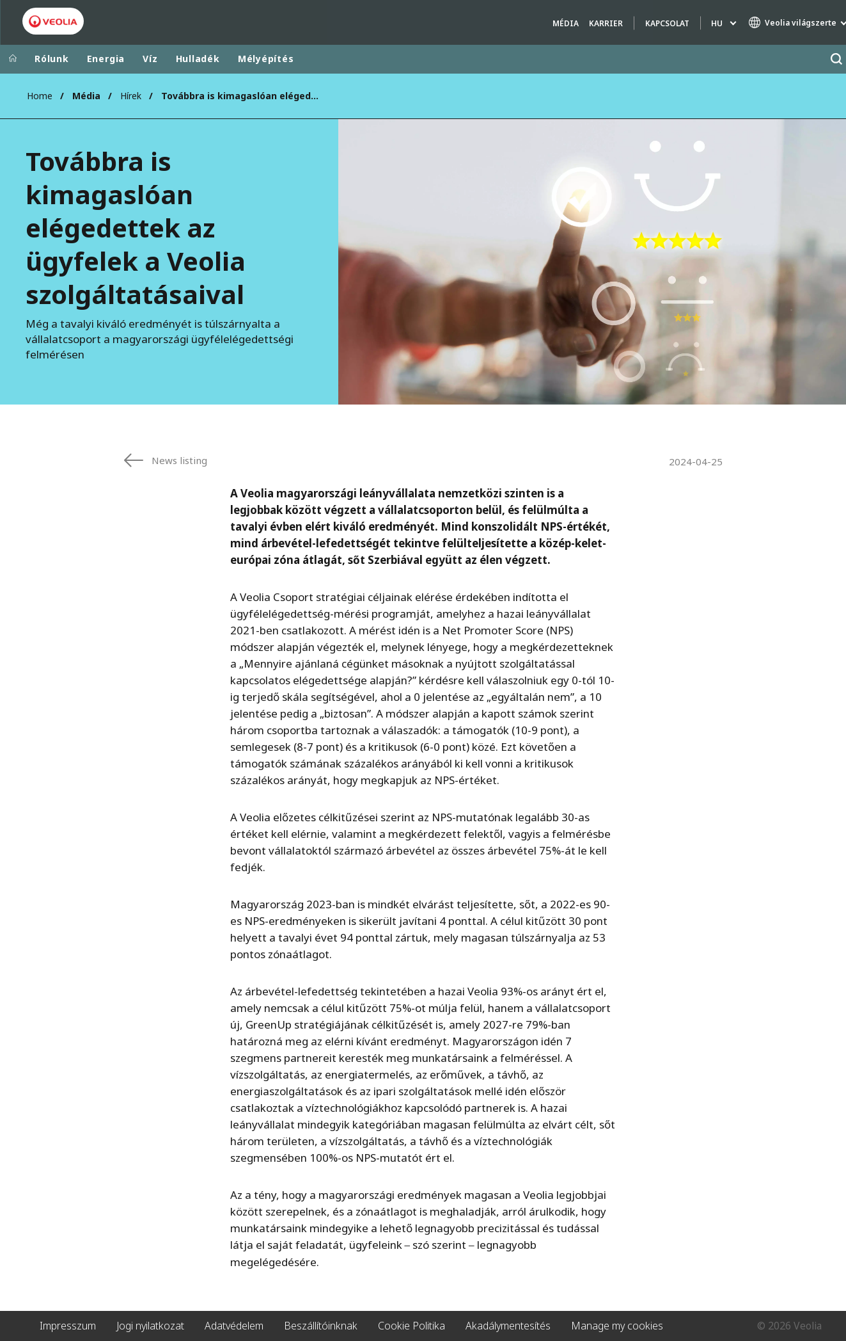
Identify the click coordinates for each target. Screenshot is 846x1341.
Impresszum (68, 1326)
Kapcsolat (667, 23)
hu (717, 23)
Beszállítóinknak (320, 1326)
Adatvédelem (234, 1326)
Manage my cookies (617, 1326)
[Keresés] (836, 59)
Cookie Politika (411, 1326)
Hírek (130, 96)
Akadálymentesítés (508, 1326)
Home (39, 96)
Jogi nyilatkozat (150, 1326)
